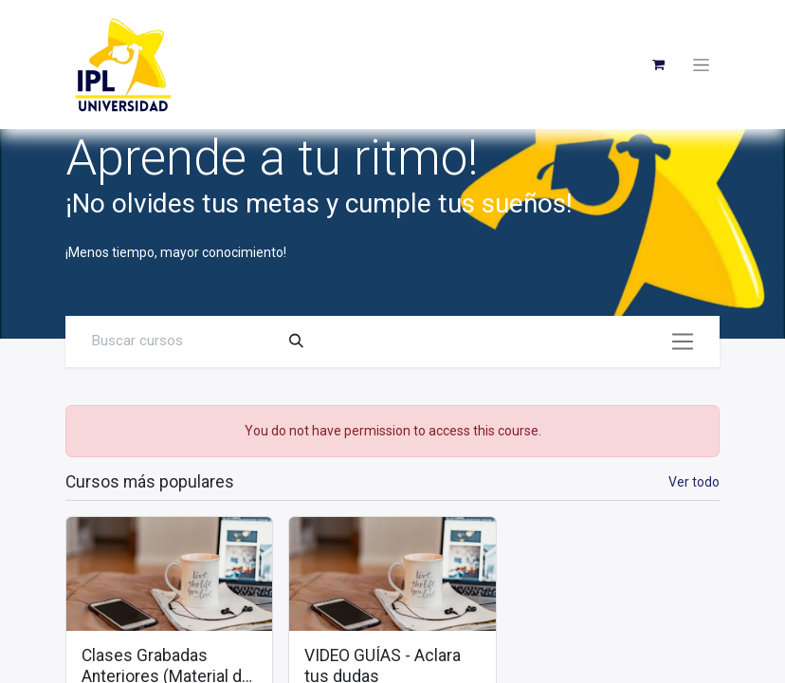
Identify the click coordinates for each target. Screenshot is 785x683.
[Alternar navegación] (682, 341)
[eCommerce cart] (658, 64)
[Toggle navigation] (701, 64)
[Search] (296, 341)
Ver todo (694, 481)
